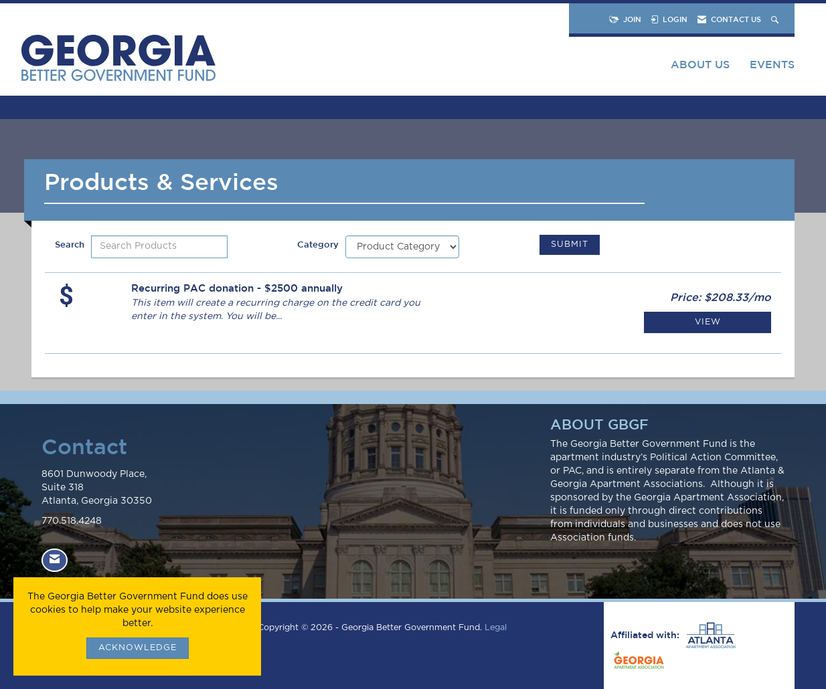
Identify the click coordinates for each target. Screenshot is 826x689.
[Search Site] (776, 19)
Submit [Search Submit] (569, 244)
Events (772, 64)
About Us (700, 64)
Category (318, 244)
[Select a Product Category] (402, 246)
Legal (496, 627)
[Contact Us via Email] (55, 560)
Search (69, 244)
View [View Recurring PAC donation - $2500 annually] (708, 322)
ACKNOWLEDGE (137, 648)
